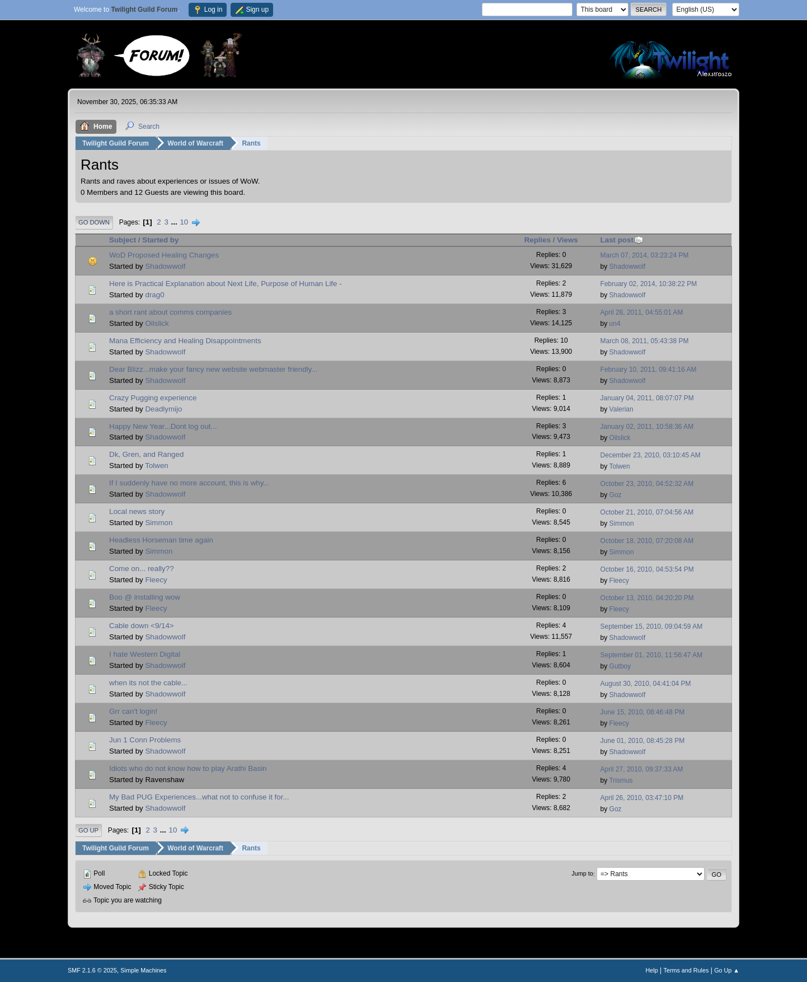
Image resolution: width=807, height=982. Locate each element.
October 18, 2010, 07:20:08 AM (647, 541)
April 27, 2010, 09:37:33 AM (641, 769)
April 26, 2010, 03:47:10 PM (642, 798)
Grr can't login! (133, 711)
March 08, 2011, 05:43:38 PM (644, 341)
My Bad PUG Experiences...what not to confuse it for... (199, 797)
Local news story (137, 511)
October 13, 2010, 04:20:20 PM (647, 598)
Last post (622, 240)
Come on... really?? (141, 568)
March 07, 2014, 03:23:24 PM (644, 255)
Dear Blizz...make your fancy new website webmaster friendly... (213, 369)
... (175, 222)
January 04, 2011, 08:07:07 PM (647, 398)
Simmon (158, 522)
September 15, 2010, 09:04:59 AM (651, 626)
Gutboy (620, 666)
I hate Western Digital (144, 654)
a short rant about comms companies (170, 312)
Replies (537, 240)
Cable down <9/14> (141, 625)
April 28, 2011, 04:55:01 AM (641, 312)
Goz (615, 495)
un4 (615, 324)
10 (184, 222)
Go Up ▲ (726, 970)
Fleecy (156, 580)
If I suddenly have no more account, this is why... (189, 483)
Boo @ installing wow (144, 597)
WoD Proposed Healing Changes (164, 255)
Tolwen (156, 465)
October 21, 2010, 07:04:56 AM (647, 512)
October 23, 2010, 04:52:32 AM (647, 484)
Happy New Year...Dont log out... (163, 426)
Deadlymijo (163, 409)
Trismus (620, 780)
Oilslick (156, 323)
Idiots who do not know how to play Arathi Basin (188, 768)
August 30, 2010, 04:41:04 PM (645, 684)
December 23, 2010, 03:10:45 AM (650, 455)
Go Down (94, 222)
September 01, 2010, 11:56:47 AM (651, 655)
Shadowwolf (165, 266)
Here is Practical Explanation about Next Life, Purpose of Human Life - (225, 283)
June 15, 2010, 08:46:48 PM (642, 712)
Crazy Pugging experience (152, 398)
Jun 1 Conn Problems (145, 740)
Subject (122, 240)
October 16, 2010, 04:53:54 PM (647, 569)
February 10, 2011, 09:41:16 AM (648, 369)
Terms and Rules (686, 970)
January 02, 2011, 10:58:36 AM (647, 427)
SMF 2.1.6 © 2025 (92, 970)
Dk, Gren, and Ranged (146, 454)
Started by (160, 240)
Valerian (621, 409)
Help (652, 970)
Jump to (582, 874)
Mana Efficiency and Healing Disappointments (185, 340)
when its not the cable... (148, 683)
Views (567, 240)
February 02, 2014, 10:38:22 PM (648, 284)
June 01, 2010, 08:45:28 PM (642, 741)
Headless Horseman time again (161, 540)
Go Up (88, 830)
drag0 (154, 295)
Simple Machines (143, 970)
